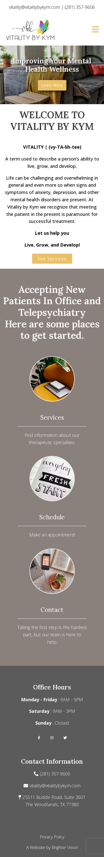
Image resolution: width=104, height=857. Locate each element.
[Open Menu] (95, 29)
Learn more (52, 85)
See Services (52, 258)
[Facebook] (39, 737)
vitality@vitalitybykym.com (55, 786)
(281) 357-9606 (55, 774)
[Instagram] (52, 737)
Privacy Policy (52, 837)
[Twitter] (65, 737)
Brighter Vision (65, 847)
